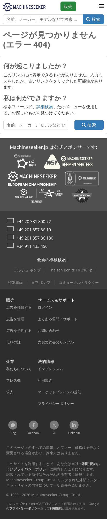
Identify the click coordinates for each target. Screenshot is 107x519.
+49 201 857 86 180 (35, 238)
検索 (93, 19)
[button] (101, 6)
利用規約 (56, 508)
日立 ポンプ (40, 282)
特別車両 (15, 282)
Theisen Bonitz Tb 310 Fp (71, 270)
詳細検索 (44, 107)
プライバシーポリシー (24, 508)
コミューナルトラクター (79, 282)
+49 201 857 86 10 (34, 230)
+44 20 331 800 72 (34, 221)
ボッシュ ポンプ (27, 270)
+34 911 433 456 (32, 246)
